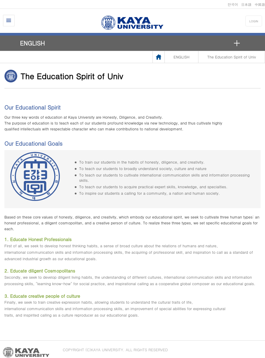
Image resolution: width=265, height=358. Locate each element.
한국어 (232, 4)
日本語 (246, 4)
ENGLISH (32, 43)
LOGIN (253, 21)
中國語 (259, 4)
